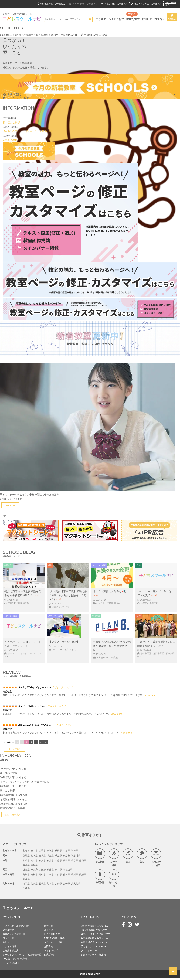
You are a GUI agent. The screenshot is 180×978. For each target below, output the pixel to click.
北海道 (26, 850)
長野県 (66, 860)
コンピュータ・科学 (156, 857)
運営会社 (48, 926)
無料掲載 (51, 4)
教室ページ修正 (146, 4)
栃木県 (34, 855)
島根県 (34, 874)
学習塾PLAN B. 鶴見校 (95, 34)
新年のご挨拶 (10, 140)
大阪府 (42, 869)
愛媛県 (82, 874)
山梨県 (58, 860)
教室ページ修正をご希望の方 (95, 934)
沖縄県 (26, 888)
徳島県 (66, 874)
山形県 (66, 850)
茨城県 (26, 855)
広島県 (50, 874)
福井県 (50, 860)
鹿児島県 (75, 883)
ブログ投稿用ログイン (170, 4)
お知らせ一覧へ (13, 814)
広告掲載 (114, 4)
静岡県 (82, 860)
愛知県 (26, 864)
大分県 (58, 883)
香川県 (74, 874)
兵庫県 (50, 869)
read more (10, 505)
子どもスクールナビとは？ (108, 19)
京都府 (34, 869)
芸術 (142, 855)
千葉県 (58, 855)
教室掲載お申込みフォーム (94, 938)
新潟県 (26, 860)
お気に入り (172, 16)
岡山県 (42, 874)
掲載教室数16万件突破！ (13, 808)
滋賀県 (26, 869)
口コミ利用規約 (52, 934)
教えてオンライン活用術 (93, 954)
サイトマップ (51, 950)
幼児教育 (100, 876)
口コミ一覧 (8, 938)
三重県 (34, 864)
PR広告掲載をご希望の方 (94, 930)
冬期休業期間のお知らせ (13, 799)
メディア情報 (9, 946)
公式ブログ (49, 954)
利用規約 (48, 930)
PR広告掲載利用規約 (54, 938)
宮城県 (50, 850)
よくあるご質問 (11, 963)
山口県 (58, 874)
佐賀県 (34, 883)
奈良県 (58, 869)
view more (151, 695)
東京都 (66, 855)
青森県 (34, 850)
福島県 (74, 850)
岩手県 (42, 850)
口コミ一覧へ (14, 749)
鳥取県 (26, 874)
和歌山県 (67, 869)
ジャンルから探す (16, 98)
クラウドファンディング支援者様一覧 (22, 954)
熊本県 (50, 883)
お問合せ (159, 19)
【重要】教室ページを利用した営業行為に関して (30, 131)
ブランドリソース (90, 950)
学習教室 (100, 855)
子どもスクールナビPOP (93, 946)
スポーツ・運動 (114, 857)
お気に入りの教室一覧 (14, 934)
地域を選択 (12, 94)
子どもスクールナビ (62, 687)
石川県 (42, 860)
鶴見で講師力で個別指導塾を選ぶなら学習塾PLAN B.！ (49, 34)
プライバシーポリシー (55, 942)
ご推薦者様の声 (11, 950)
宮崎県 (66, 883)
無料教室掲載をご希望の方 (94, 926)
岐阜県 (74, 860)
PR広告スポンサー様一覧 (16, 958)
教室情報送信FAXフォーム (94, 942)
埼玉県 (50, 855)
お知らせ (147, 19)
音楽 (128, 855)
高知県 (26, 878)
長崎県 (42, 883)
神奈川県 (75, 855)
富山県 (34, 860)
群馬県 (42, 855)
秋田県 (58, 850)
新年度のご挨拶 (11, 122)
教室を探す (133, 19)
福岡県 (26, 883)
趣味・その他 (114, 878)
